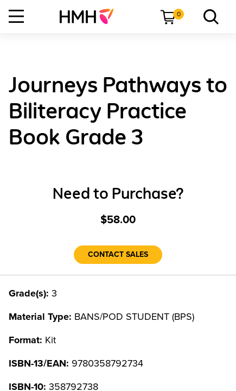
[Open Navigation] (16, 16)
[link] (91, 16)
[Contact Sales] (118, 254)
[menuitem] (91, 16)
